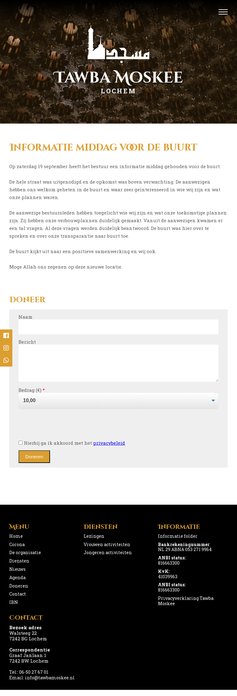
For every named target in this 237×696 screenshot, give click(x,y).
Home (16, 542)
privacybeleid (109, 449)
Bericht (27, 342)
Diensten (19, 567)
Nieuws (17, 575)
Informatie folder (178, 542)
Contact (17, 600)
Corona (17, 551)
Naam (25, 317)
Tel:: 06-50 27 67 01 (28, 678)
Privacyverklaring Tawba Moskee (186, 607)
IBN (13, 608)
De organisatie (25, 559)
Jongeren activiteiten (108, 559)
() (40, 396)
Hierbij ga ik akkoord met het (72, 449)
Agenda (17, 584)
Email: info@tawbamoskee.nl (42, 684)
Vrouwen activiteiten (107, 551)
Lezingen (94, 542)
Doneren (18, 592)
